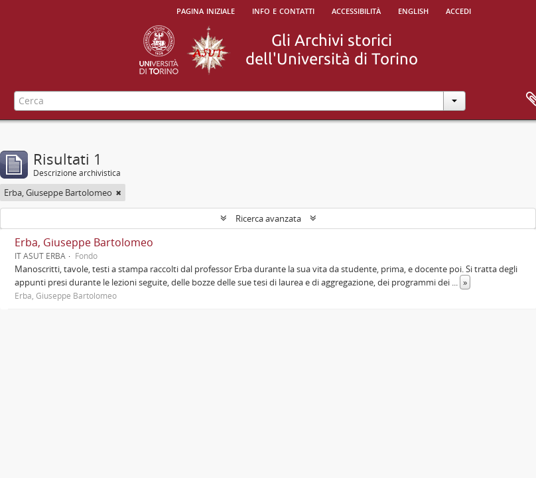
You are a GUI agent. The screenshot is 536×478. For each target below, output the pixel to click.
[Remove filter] (118, 192)
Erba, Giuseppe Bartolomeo (84, 242)
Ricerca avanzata (268, 218)
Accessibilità (356, 10)
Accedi (458, 10)
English (413, 10)
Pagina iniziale (205, 10)
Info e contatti (283, 10)
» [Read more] (465, 282)
